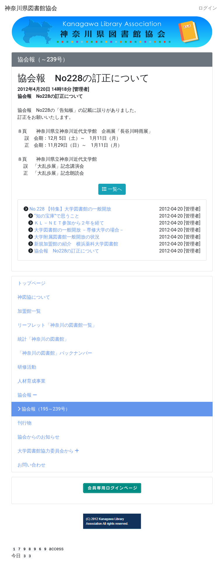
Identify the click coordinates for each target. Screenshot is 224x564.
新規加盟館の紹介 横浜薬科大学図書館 (76, 244)
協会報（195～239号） (44, 409)
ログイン (207, 8)
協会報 (27, 395)
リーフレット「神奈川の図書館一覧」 (57, 325)
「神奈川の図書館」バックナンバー (55, 353)
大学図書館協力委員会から (48, 451)
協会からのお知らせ (39, 437)
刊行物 (25, 423)
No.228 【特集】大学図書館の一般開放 (70, 209)
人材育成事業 (32, 381)
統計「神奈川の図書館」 (43, 339)
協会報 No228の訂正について (66, 251)
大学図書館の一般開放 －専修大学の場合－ (79, 230)
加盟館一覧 (29, 311)
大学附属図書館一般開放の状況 (66, 237)
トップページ (32, 283)
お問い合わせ (32, 465)
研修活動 (27, 367)
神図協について (34, 297)
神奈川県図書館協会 (31, 8)
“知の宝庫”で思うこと (56, 216)
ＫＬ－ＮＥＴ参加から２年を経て (69, 223)
